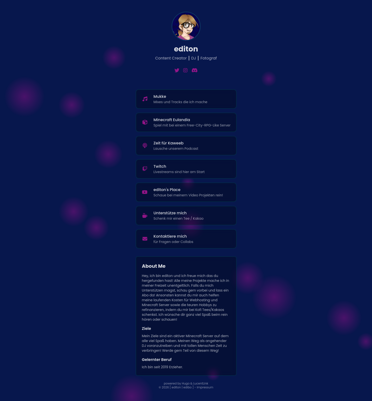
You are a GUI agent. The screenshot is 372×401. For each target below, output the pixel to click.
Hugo (186, 383)
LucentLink (200, 383)
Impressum (205, 387)
